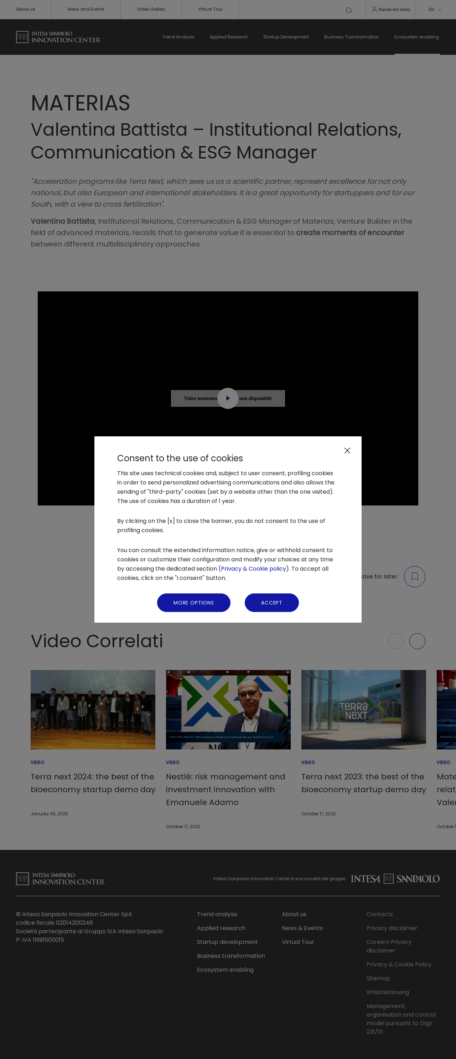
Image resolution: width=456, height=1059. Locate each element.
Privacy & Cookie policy (253, 569)
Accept (272, 602)
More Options (193, 602)
